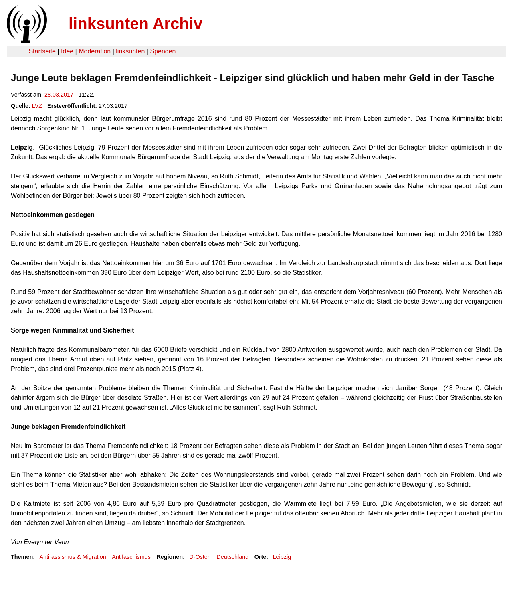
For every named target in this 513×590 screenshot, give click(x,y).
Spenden (163, 51)
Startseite (42, 51)
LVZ (37, 106)
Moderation (95, 51)
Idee (67, 51)
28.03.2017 (58, 94)
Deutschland (232, 557)
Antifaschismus (131, 557)
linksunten (130, 51)
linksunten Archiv (135, 23)
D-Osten (200, 557)
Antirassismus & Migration (72, 557)
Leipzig (282, 557)
